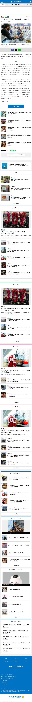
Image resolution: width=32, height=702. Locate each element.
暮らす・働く (20, 4)
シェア (8, 150)
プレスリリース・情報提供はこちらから (9, 676)
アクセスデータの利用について (7, 678)
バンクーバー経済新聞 (16, 2)
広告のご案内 (4, 682)
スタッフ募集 (4, 684)
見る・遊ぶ (12, 4)
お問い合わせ (4, 680)
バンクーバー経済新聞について (7, 674)
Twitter (16, 669)
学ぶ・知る (27, 4)
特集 (31, 4)
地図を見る (16, 106)
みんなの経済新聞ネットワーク (16, 697)
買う (16, 4)
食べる (7, 4)
